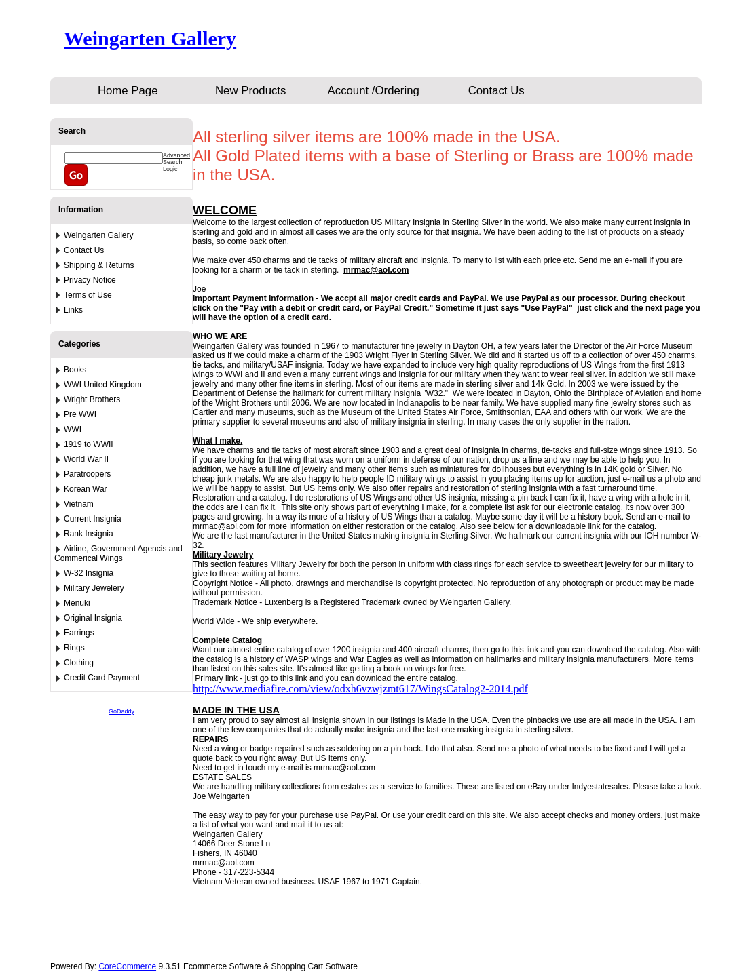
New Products (250, 90)
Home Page (128, 90)
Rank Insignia (88, 534)
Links (73, 310)
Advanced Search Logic (176, 162)
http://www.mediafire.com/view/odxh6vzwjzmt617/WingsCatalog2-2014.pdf (360, 689)
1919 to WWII (88, 444)
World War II (86, 459)
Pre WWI (80, 414)
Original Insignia (93, 618)
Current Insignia (92, 519)
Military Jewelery (94, 588)
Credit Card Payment (102, 677)
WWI (72, 429)
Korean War (85, 489)
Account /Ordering (373, 90)
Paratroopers (87, 474)
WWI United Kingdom (103, 384)
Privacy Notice (90, 280)
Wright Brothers (92, 399)
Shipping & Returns (99, 265)
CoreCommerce (127, 966)
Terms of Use (88, 295)
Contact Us (496, 90)
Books (75, 369)
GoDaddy (121, 711)
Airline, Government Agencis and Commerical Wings (118, 553)
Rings (74, 647)
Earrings (79, 633)
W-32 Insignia (88, 573)
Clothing (79, 662)
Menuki (77, 603)
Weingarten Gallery (150, 38)
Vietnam (79, 504)
